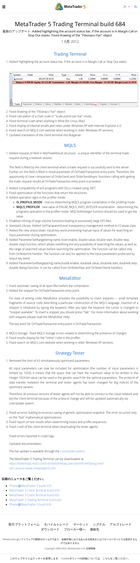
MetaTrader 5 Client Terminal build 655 (34, 495)
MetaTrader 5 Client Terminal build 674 (34, 490)
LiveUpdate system (72, 451)
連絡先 (94, 529)
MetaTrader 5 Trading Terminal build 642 (35, 500)
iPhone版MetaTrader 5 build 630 (30, 504)
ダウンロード (50, 529)
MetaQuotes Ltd (76, 548)
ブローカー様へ (74, 529)
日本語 (124, 6)
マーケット (81, 524)
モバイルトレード (56, 524)
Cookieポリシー (70, 558)
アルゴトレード (120, 524)
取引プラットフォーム (24, 524)
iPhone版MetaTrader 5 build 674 (30, 486)
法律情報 (90, 548)
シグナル (99, 524)
